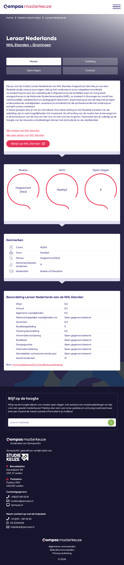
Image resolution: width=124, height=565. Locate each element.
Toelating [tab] (90, 61)
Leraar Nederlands (55, 17)
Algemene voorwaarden (62, 546)
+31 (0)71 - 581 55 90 (19, 518)
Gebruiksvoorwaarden (62, 549)
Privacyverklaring (62, 553)
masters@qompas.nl (19, 501)
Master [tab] (34, 61)
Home (9, 17)
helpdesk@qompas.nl (20, 527)
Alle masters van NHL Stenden (23, 130)
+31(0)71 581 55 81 (17, 496)
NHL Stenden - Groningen (28, 45)
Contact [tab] (90, 70)
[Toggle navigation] (116, 7)
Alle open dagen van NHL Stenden (25, 135)
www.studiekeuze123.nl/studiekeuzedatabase (38, 364)
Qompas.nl (14, 505)
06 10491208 (15, 522)
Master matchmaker (29, 17)
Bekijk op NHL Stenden (28, 143)
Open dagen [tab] (34, 70)
